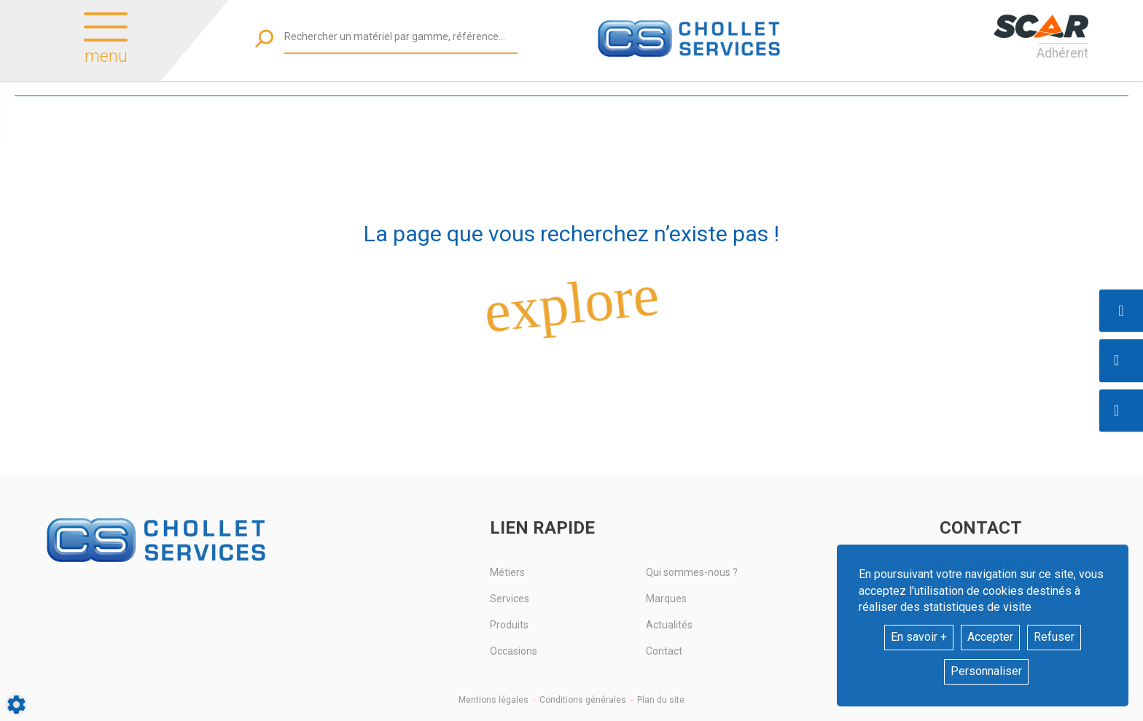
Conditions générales (582, 700)
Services (509, 598)
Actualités (669, 625)
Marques (666, 598)
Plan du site (660, 700)
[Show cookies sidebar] (16, 704)
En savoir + (919, 637)
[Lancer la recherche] (264, 38)
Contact (664, 651)
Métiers (507, 572)
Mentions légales (493, 700)
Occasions (513, 651)
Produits (509, 625)
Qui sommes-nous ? (692, 572)
